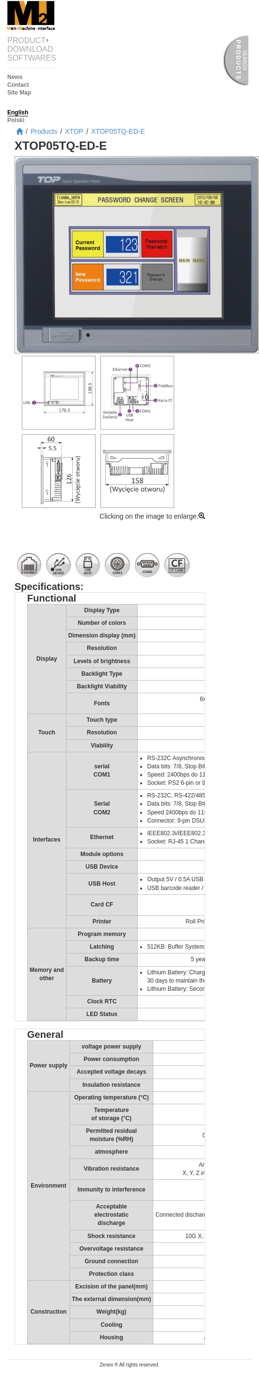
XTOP (74, 131)
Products (44, 131)
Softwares (31, 58)
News (14, 77)
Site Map (19, 92)
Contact (18, 84)
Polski (15, 120)
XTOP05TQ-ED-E (118, 131)
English (17, 112)
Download (30, 49)
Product (31, 40)
